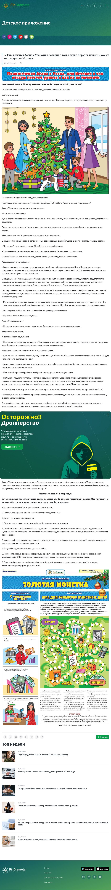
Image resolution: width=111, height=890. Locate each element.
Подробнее (12, 446)
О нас (46, 868)
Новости (47, 873)
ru (81, 6)
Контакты (48, 882)
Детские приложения (53, 878)
